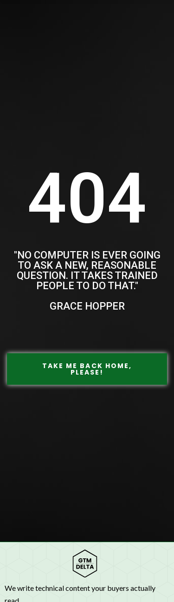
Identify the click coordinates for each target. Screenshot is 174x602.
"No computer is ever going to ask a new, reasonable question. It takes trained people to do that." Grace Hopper (87, 280)
